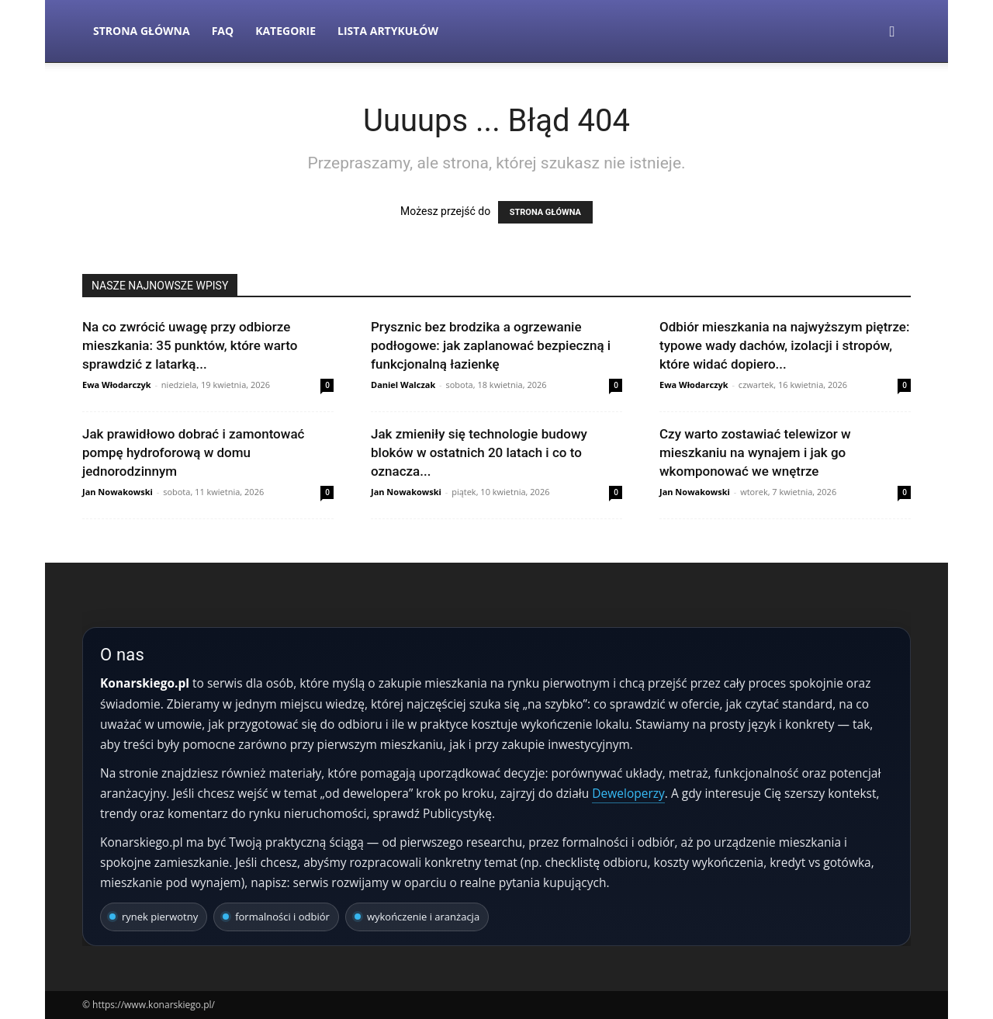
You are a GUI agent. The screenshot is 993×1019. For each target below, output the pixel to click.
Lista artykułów (387, 30)
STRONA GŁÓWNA (545, 212)
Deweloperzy (628, 793)
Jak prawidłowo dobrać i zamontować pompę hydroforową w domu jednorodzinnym (193, 452)
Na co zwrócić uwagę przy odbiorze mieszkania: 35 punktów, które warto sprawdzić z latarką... (189, 345)
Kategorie (285, 30)
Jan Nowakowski (117, 491)
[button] (892, 32)
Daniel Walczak (403, 384)
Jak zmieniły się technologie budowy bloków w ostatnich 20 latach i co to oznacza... (479, 452)
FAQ (223, 30)
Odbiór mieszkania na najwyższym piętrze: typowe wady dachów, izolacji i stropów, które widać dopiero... (784, 345)
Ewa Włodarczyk (116, 384)
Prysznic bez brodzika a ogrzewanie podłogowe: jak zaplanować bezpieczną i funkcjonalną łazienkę (491, 345)
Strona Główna (141, 30)
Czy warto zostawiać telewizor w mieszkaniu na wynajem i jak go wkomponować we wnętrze (755, 452)
